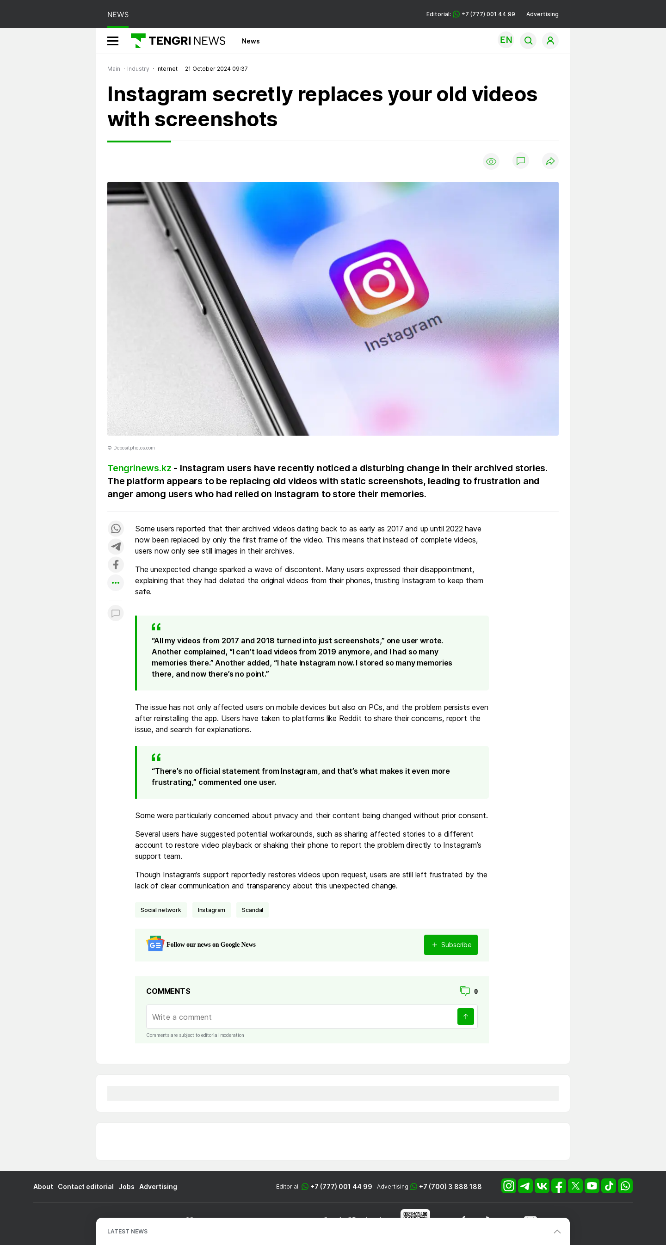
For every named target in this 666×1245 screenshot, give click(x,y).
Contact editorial (86, 1186)
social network (161, 909)
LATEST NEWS (127, 1231)
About (43, 1186)
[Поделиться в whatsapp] (115, 529)
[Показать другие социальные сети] (115, 583)
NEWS (118, 14)
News (251, 41)
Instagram (212, 909)
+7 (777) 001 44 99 (341, 1186)
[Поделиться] (550, 162)
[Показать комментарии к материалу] (115, 614)
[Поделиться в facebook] (115, 565)
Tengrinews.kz (139, 468)
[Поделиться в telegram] (115, 547)
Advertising (542, 14)
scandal (252, 909)
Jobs (126, 1186)
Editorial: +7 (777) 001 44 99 (470, 14)
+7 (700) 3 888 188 (450, 1186)
